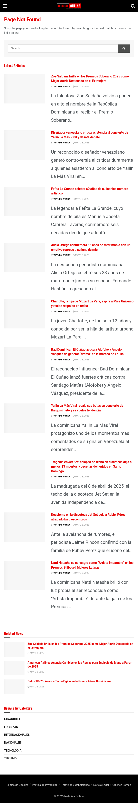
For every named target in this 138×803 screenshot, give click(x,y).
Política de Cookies (17, 785)
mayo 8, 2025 (81, 86)
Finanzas (11, 727)
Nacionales (13, 743)
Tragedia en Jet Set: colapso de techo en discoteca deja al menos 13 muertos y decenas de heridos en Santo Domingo (91, 466)
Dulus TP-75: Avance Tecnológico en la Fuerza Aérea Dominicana (69, 681)
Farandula (12, 719)
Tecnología (12, 750)
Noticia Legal (101, 785)
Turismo (10, 758)
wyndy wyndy (62, 86)
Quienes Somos (121, 785)
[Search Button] (124, 48)
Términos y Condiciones (75, 785)
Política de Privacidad (45, 785)
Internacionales (17, 735)
